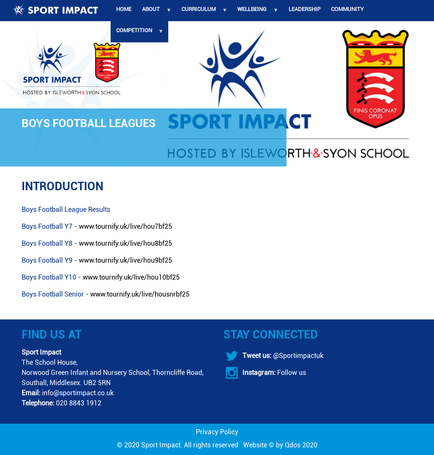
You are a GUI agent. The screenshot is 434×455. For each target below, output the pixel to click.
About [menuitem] (154, 13)
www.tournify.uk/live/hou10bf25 (131, 277)
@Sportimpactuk (297, 356)
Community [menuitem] (347, 9)
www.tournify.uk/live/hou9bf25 (125, 260)
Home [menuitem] (123, 9)
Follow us (290, 373)
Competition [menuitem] (137, 34)
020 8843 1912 (78, 403)
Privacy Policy (217, 432)
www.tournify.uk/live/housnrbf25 (139, 294)
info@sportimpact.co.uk (78, 393)
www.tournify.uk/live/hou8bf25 (125, 243)
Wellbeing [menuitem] (255, 13)
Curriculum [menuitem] (202, 13)
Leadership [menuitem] (304, 9)
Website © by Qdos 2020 (280, 445)
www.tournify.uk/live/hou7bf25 (125, 226)
